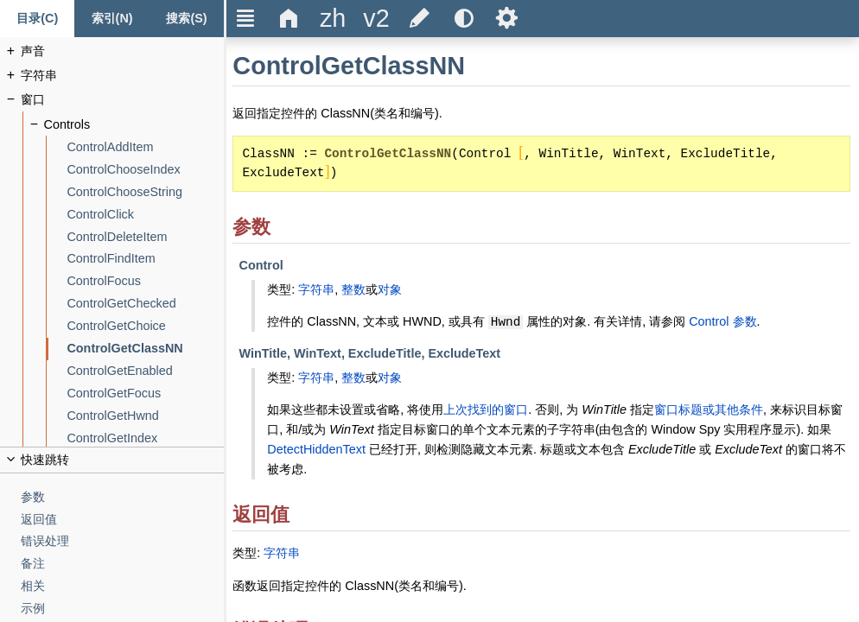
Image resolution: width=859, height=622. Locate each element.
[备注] (123, 564)
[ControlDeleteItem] (145, 237)
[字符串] (123, 76)
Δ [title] (289, 18)
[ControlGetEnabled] (145, 371)
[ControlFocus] (145, 281)
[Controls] (134, 125)
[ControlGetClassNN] (145, 349)
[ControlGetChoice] (145, 326)
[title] (332, 18)
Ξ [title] (245, 18)
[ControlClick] (145, 215)
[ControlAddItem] (145, 147)
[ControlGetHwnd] (145, 416)
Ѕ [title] (506, 18)
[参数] (123, 497)
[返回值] (123, 520)
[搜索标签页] (187, 18)
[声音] (123, 51)
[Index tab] (111, 18)
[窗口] (123, 100)
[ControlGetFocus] (145, 393)
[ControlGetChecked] (145, 304)
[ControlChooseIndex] (145, 170)
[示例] (123, 609)
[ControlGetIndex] (145, 438)
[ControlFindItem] (145, 259)
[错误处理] (123, 541)
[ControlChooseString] (145, 192)
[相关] (123, 586)
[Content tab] (37, 18)
